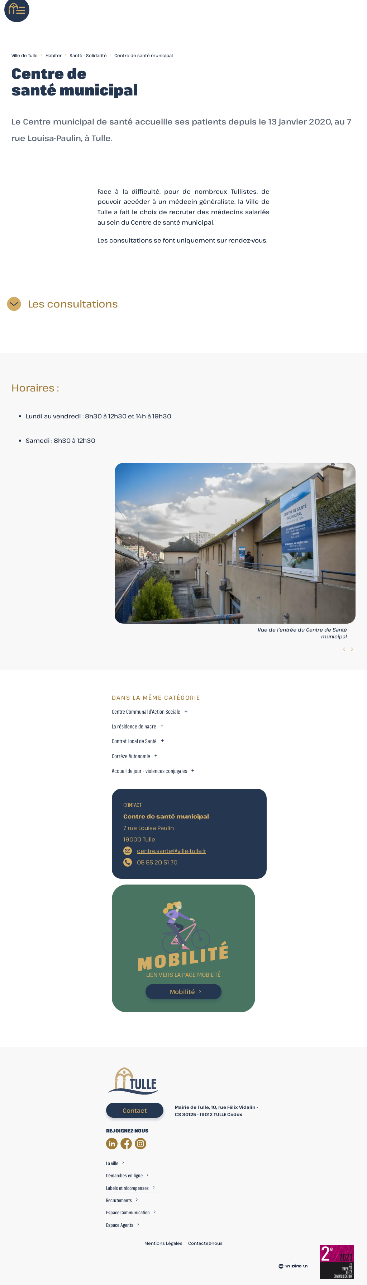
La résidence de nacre (134, 726)
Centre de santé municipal (143, 55)
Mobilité (182, 992)
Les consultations (73, 304)
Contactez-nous (205, 1243)
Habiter (54, 55)
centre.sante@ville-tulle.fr (171, 851)
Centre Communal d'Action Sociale (146, 711)
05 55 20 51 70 (157, 862)
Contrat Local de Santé (134, 741)
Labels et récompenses (127, 1188)
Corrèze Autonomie (131, 756)
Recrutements (119, 1200)
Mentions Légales (163, 1243)
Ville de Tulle (24, 55)
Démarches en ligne (124, 1175)
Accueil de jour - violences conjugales (149, 771)
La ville (112, 1163)
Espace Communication (128, 1212)
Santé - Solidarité (88, 55)
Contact (135, 1110)
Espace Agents (119, 1224)
